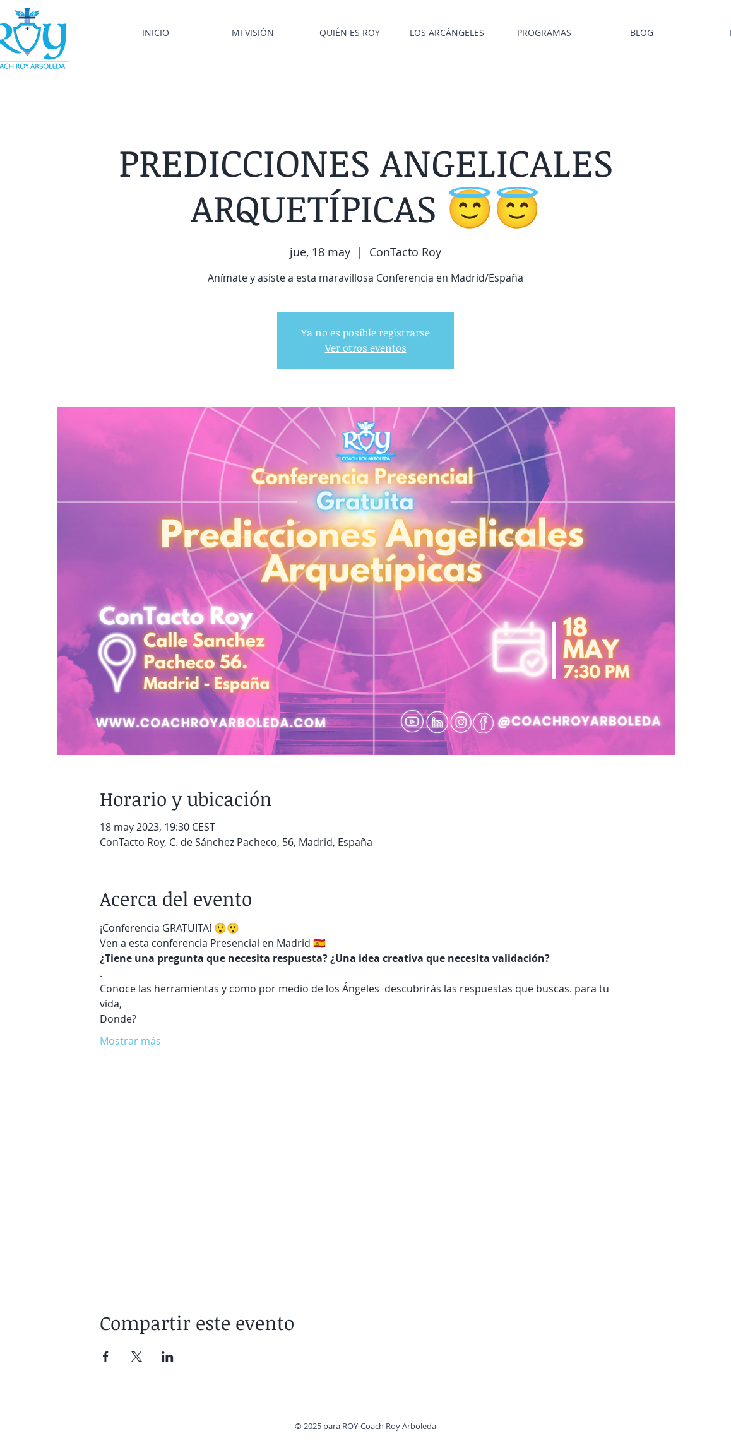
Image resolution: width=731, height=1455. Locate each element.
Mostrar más (130, 1041)
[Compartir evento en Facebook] (106, 1356)
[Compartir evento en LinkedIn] (168, 1356)
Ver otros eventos (366, 348)
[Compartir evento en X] (137, 1356)
